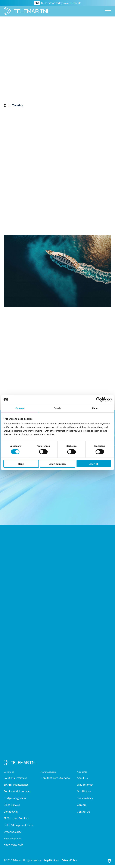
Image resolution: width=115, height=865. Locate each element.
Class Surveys (12, 805)
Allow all (94, 463)
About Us (82, 778)
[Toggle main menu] (107, 11)
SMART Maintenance (16, 784)
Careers (82, 805)
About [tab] (95, 408)
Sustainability (85, 798)
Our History (84, 791)
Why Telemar (85, 784)
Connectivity (11, 811)
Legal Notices (51, 860)
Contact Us (83, 811)
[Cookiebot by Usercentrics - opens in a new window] (98, 399)
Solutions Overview (15, 778)
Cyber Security (12, 832)
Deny (21, 463)
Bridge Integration (15, 798)
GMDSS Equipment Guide (19, 825)
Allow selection (57, 463)
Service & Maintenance (17, 791)
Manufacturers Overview (55, 778)
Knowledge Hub (13, 844)
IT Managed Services (16, 818)
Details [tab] (57, 408)
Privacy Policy (69, 860)
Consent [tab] (20, 408)
